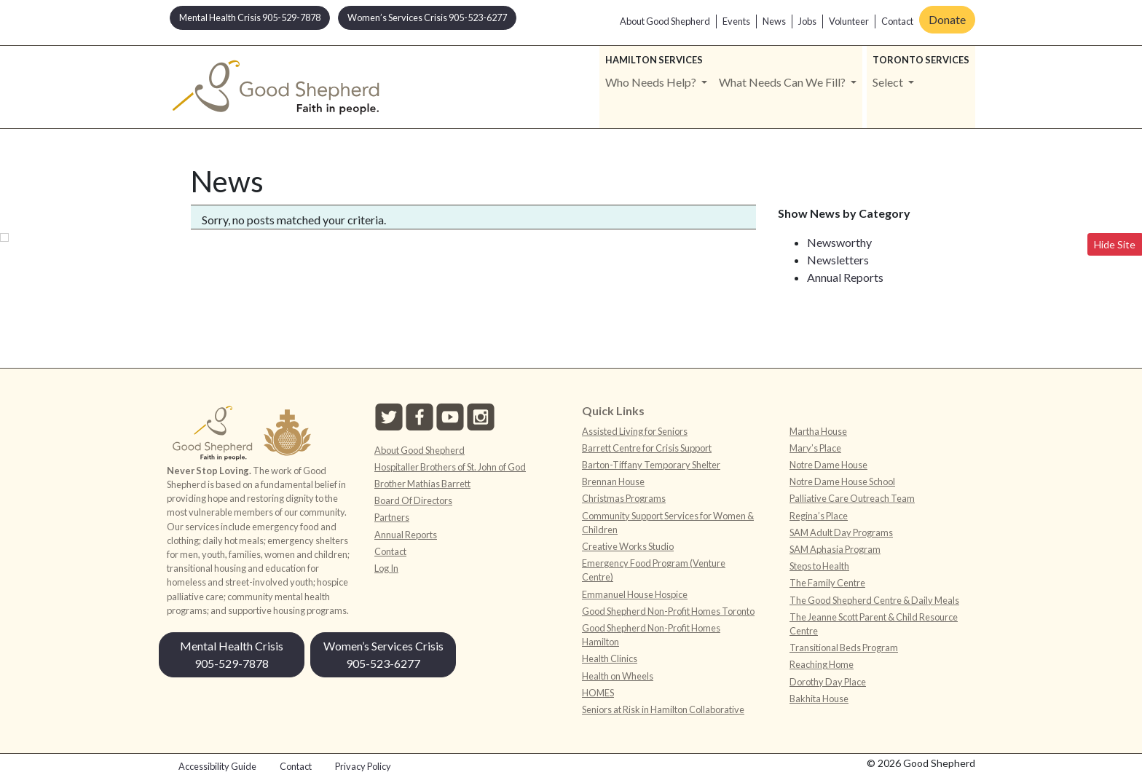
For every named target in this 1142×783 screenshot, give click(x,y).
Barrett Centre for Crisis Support (647, 448)
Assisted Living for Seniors (635, 431)
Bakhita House (818, 698)
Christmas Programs (624, 498)
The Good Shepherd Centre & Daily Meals (874, 600)
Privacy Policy (363, 766)
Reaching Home (821, 664)
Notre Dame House (828, 465)
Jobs (807, 21)
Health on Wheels (617, 676)
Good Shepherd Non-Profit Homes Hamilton (651, 635)
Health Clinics (609, 658)
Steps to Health (819, 566)
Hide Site (1114, 244)
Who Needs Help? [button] (651, 82)
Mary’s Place (815, 448)
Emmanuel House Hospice (635, 594)
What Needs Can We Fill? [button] (783, 82)
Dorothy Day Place (827, 682)
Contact (897, 21)
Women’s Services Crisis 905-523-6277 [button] (427, 17)
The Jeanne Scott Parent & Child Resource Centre (873, 624)
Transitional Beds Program (843, 647)
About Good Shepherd (665, 21)
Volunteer (849, 21)
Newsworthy (839, 242)
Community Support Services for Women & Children (668, 522)
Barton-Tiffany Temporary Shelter (651, 465)
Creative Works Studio (628, 546)
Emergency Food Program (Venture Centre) (653, 570)
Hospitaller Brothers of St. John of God (450, 467)
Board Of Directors (413, 500)
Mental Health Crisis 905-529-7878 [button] (249, 17)
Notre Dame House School (842, 481)
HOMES (598, 693)
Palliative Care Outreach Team (852, 498)
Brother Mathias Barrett (422, 483)
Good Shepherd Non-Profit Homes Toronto (668, 611)
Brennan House (613, 481)
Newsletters (838, 260)
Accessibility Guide (217, 766)
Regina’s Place (818, 516)
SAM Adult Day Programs (841, 532)
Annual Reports (845, 277)
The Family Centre (827, 583)
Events (736, 21)
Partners (391, 517)
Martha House (818, 431)
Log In (386, 568)
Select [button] (889, 82)
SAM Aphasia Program (835, 549)
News (774, 21)
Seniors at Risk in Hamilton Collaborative (663, 709)
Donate (947, 19)
